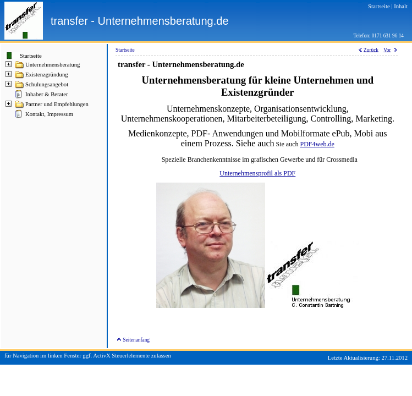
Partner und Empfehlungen (57, 104)
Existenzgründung (46, 75)
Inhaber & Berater (46, 94)
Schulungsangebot (46, 84)
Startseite (31, 56)
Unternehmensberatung (52, 65)
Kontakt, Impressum (49, 114)
